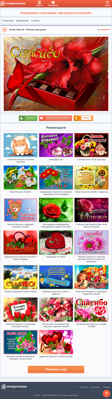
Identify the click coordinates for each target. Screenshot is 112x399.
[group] (56, 30)
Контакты (83, 387)
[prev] (3, 74)
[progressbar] (105, 30)
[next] (108, 74)
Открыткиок (8, 20)
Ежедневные (22, 20)
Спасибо (35, 20)
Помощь (107, 387)
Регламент (95, 387)
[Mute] (98, 29)
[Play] (4, 29)
